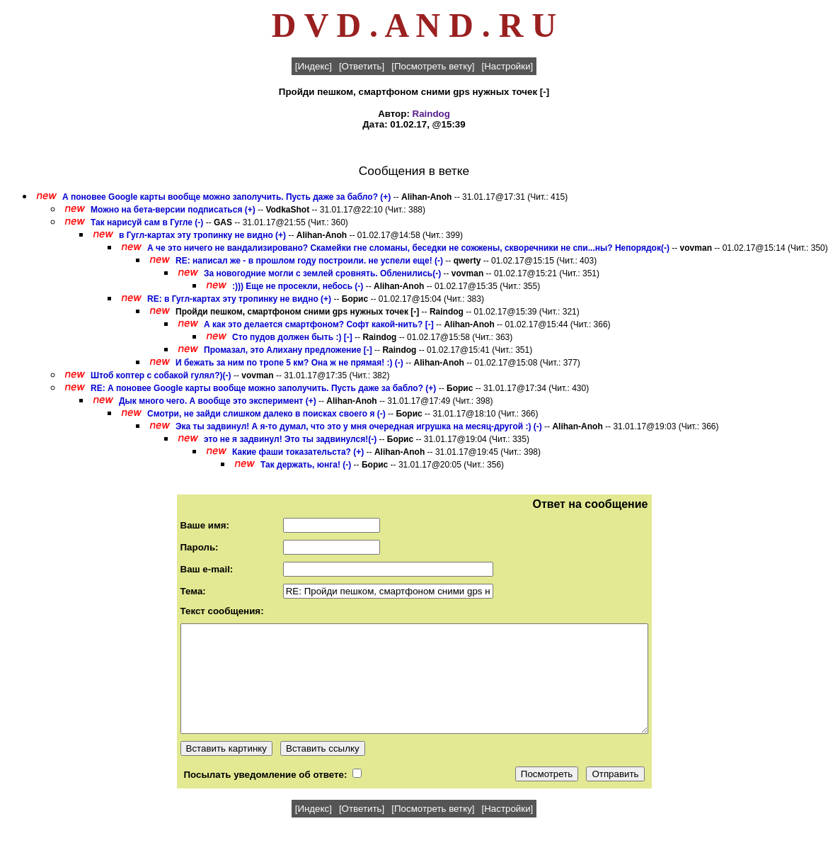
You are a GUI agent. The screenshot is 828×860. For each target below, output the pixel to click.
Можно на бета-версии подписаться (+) (173, 210)
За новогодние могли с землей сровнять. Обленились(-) (322, 273)
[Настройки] (508, 66)
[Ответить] (361, 66)
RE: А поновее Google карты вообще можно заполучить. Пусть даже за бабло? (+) (263, 388)
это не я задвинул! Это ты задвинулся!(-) (290, 439)
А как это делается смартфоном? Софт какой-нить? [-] (319, 324)
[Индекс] (313, 66)
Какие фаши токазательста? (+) (298, 452)
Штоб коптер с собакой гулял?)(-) (161, 375)
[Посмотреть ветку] (432, 66)
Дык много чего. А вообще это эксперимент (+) (217, 401)
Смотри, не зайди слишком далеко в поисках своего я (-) (266, 414)
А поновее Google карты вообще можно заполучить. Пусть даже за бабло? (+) (226, 197)
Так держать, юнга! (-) (305, 465)
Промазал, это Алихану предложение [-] (288, 350)
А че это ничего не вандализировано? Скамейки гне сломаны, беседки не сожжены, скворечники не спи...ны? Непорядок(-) (408, 248)
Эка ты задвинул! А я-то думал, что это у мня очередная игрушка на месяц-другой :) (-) (359, 426)
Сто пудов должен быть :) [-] (292, 337)
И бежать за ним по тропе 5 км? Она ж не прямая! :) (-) (289, 363)
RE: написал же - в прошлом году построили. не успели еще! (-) (309, 261)
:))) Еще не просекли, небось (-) (297, 286)
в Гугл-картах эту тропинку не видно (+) (202, 235)
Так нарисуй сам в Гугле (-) (147, 222)
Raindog (431, 113)
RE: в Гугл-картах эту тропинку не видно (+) (239, 299)
